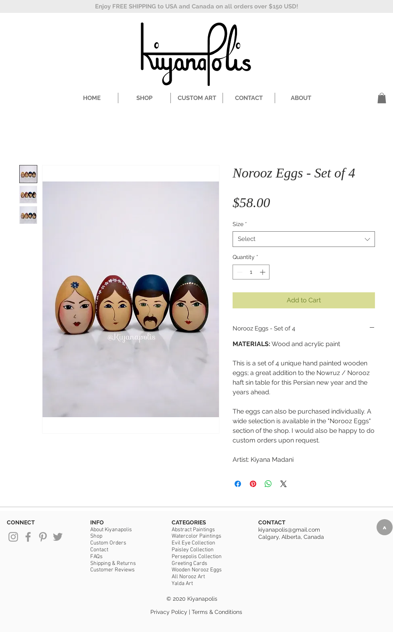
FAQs (96, 556)
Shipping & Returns (113, 563)
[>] (385, 527)
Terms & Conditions (217, 612)
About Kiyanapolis (111, 529)
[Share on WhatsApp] (268, 484)
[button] (381, 98)
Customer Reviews (112, 570)
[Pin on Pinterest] (253, 484)
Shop (96, 536)
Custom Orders (108, 543)
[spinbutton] (251, 272)
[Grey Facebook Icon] (28, 536)
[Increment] (263, 272)
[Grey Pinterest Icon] (42, 536)
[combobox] (304, 239)
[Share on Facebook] (238, 484)
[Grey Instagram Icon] (13, 536)
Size (240, 224)
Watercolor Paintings (196, 536)
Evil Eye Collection (193, 543)
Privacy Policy (168, 612)
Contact (99, 549)
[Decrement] (239, 272)
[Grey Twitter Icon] (57, 536)
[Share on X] (283, 484)
